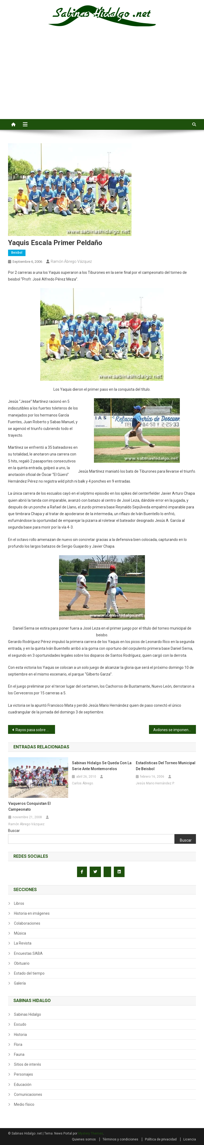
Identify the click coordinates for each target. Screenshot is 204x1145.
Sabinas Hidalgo (27, 1014)
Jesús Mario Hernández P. (155, 783)
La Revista (22, 943)
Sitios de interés (27, 1064)
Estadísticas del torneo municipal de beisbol (165, 766)
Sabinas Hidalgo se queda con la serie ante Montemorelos (102, 766)
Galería (20, 983)
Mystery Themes (90, 1133)
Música (20, 933)
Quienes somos (84, 1139)
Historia (20, 1034)
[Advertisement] (102, 78)
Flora (18, 1044)
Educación (22, 1084)
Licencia (189, 1139)
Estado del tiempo (29, 973)
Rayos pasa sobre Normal (35, 730)
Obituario (22, 963)
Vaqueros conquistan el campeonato (29, 806)
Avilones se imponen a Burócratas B (174, 730)
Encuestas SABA (28, 953)
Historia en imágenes (32, 913)
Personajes (23, 1074)
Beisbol (16, 252)
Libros (19, 903)
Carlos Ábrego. (83, 783)
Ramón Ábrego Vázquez (71, 261)
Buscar (14, 830)
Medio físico (24, 1104)
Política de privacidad (161, 1139)
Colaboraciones (27, 923)
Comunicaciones (28, 1094)
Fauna (19, 1054)
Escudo (20, 1024)
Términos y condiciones (120, 1139)
